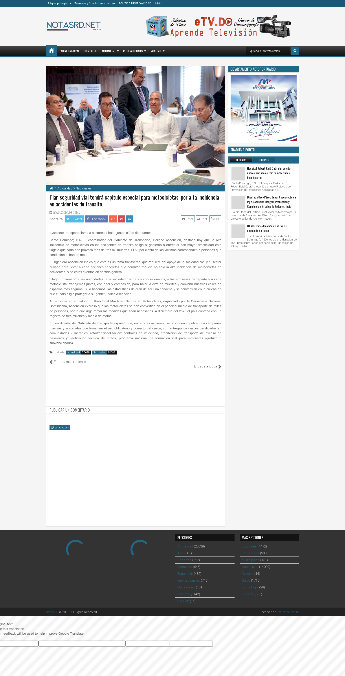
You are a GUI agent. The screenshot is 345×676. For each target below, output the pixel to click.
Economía (184, 562)
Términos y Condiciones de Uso (95, 3)
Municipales (186, 582)
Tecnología (250, 582)
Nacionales (99, 352)
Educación (185, 569)
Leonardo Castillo (287, 607)
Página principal (58, 3)
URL (215, 219)
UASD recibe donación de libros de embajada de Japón (267, 228)
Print (202, 219)
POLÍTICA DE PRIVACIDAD (135, 3)
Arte (180, 548)
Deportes (184, 555)
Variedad (156, 51)
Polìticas (183, 589)
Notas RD (52, 607)
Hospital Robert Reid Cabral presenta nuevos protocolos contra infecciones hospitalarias (268, 173)
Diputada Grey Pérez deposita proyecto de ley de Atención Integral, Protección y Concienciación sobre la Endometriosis (271, 202)
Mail (158, 3)
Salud (246, 576)
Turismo (248, 589)
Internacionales (133, 51)
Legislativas (250, 548)
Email (188, 219)
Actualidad (108, 51)
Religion (183, 596)
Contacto (90, 51)
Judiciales (249, 542)
